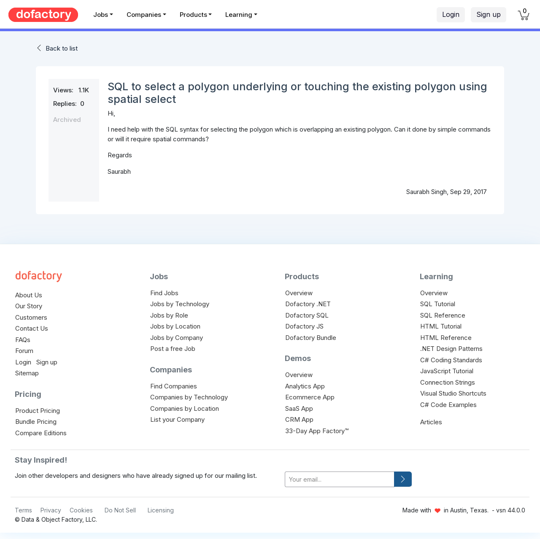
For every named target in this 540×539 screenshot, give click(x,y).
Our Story (28, 306)
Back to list (62, 48)
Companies (144, 15)
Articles (431, 422)
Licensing (161, 510)
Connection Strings (447, 382)
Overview (299, 293)
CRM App (299, 419)
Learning (238, 15)
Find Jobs (164, 293)
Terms (23, 510)
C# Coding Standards (451, 360)
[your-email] (339, 479)
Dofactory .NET (308, 304)
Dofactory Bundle (310, 338)
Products (193, 15)
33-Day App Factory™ (316, 431)
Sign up (488, 14)
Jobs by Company (176, 338)
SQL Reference (442, 315)
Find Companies (173, 386)
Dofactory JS (304, 326)
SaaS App (299, 408)
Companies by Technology (189, 397)
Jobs (100, 15)
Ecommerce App (310, 397)
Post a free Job (172, 349)
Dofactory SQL (307, 315)
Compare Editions (41, 433)
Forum (24, 351)
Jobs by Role (169, 315)
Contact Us (31, 328)
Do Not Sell (120, 510)
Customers (31, 317)
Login (450, 14)
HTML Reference (446, 338)
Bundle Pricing (36, 422)
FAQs (22, 340)
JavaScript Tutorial (446, 371)
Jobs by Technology (179, 304)
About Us (28, 295)
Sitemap (27, 373)
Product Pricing (37, 411)
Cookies (81, 510)
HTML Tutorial (441, 326)
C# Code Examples (448, 405)
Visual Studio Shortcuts (453, 393)
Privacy (50, 510)
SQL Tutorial (437, 304)
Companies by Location (184, 408)
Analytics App (305, 386)
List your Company (177, 419)
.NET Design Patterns (451, 349)
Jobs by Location (175, 326)
